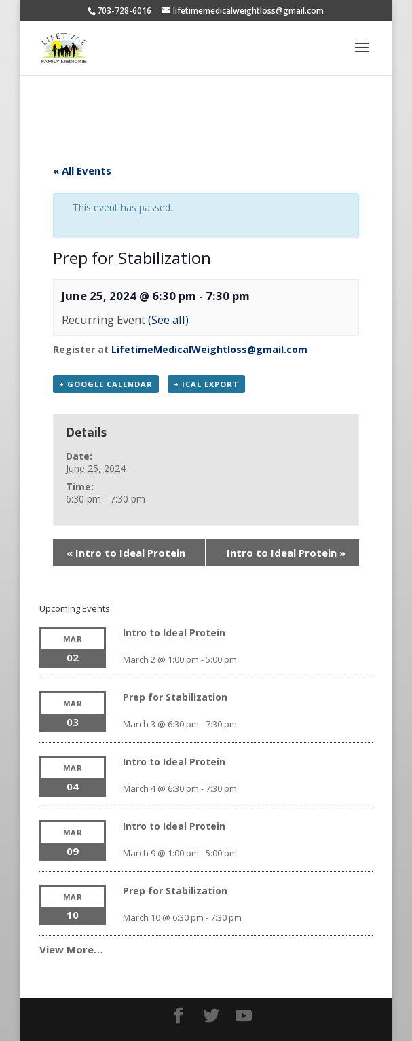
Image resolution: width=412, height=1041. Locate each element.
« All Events (82, 170)
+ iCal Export (206, 384)
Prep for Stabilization (175, 697)
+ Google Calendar (106, 384)
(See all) (168, 319)
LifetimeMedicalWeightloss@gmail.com (209, 349)
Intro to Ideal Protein (126, 553)
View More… (71, 949)
